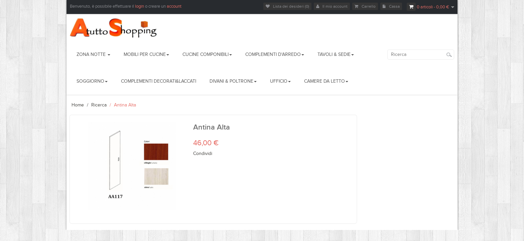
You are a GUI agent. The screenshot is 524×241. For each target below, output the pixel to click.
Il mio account (332, 6)
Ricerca (99, 105)
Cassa (391, 6)
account (174, 6)
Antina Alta (125, 105)
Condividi (202, 153)
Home (78, 105)
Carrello (365, 6)
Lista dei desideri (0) (287, 6)
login (140, 6)
